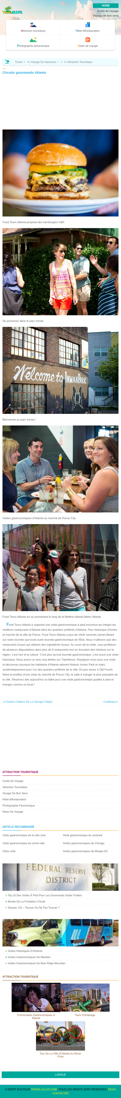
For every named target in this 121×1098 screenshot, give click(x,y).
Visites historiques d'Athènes (25, 951)
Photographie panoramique (18, 805)
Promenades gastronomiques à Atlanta (36, 1016)
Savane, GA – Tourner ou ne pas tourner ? (34, 907)
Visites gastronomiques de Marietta (29, 957)
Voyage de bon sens (106, 15)
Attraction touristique (80, 62)
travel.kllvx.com (44, 1089)
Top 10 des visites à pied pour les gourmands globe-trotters (45, 895)
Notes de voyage (12, 811)
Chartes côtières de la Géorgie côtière (29, 701)
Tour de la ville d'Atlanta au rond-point (60, 1055)
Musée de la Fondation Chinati (26, 901)
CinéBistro (109, 701)
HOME (106, 5)
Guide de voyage (108, 11)
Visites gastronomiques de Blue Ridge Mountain (36, 963)
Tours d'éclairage (85, 1015)
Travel (18, 62)
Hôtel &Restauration (14, 799)
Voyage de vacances (43, 62)
